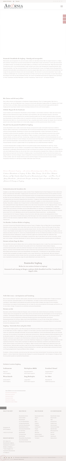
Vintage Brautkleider (24, 423)
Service (52, 432)
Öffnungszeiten (54, 430)
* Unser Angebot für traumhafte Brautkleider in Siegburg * (9, 450)
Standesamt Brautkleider (25, 441)
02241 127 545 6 (7, 1)
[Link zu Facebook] (54, 1)
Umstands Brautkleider (24, 428)
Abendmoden (54, 428)
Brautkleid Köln (9, 398)
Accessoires (54, 421)
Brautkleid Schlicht (10, 394)
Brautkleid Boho (9, 396)
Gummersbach (38, 434)
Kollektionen (54, 423)
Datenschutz (54, 438)
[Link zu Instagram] (56, 1)
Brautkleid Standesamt (11, 392)
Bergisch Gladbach (39, 436)
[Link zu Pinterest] (58, 1)
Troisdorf (37, 438)
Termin (17, 1)
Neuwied (37, 432)
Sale (52, 419)
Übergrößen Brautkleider (25, 438)
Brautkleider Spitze (23, 426)
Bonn (36, 421)
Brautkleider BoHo (23, 415)
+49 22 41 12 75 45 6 (8, 432)
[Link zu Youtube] (62, 1)
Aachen (36, 430)
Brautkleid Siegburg (10, 400)
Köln (36, 419)
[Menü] (61, 6)
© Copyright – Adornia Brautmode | (27, 457)
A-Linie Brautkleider (24, 421)
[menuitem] (61, 6)
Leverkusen (37, 426)
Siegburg (37, 425)
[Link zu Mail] (60, 1)
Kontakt (53, 434)
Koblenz (37, 423)
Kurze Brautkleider (23, 439)
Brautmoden (54, 417)
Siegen (36, 428)
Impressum (53, 436)
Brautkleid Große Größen (11, 401)
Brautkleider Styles (55, 415)
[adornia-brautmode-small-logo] (13, 6)
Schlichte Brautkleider (24, 425)
